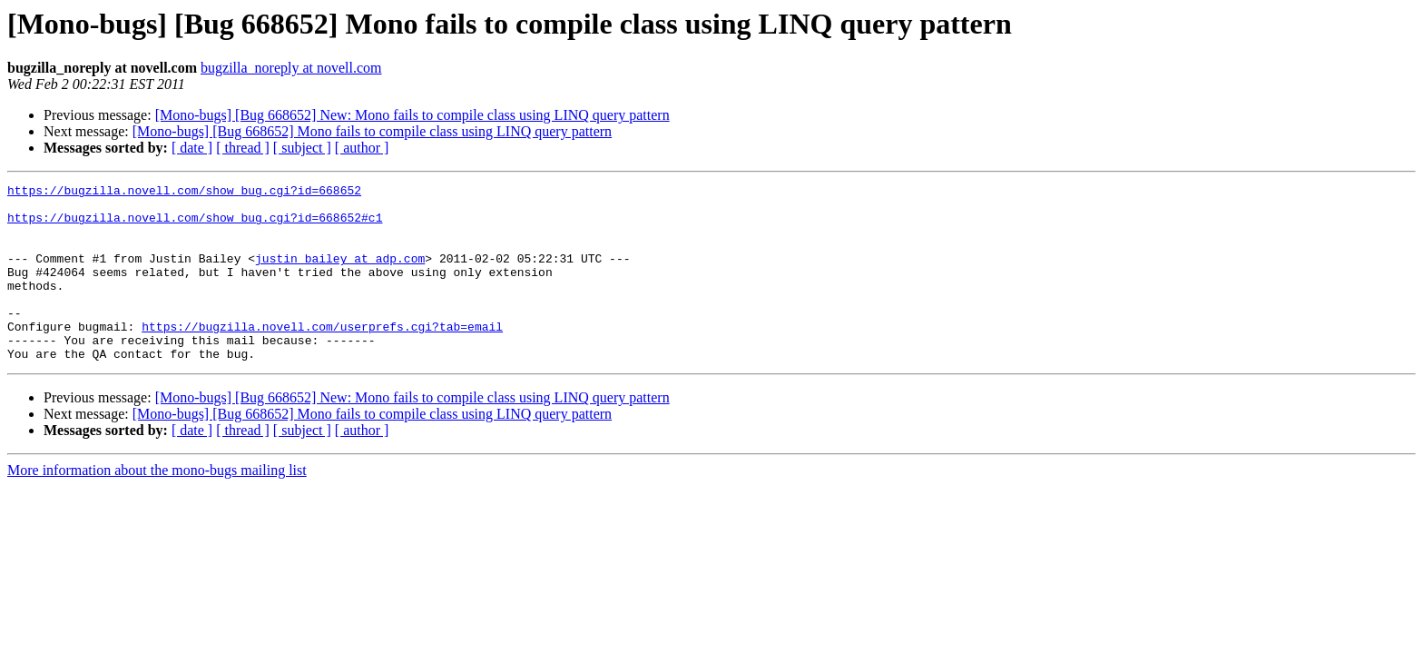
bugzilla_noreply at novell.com (291, 67)
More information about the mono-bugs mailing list (157, 505)
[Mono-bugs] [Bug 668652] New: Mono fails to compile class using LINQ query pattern (412, 115)
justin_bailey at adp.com (340, 274)
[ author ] (362, 147)
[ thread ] (243, 147)
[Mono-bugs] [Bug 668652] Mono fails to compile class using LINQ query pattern (372, 131)
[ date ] (192, 147)
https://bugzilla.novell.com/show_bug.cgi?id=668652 (184, 192)
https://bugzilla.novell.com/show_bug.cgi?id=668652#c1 (194, 225)
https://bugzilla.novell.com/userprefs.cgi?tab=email (322, 356)
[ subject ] (302, 147)
